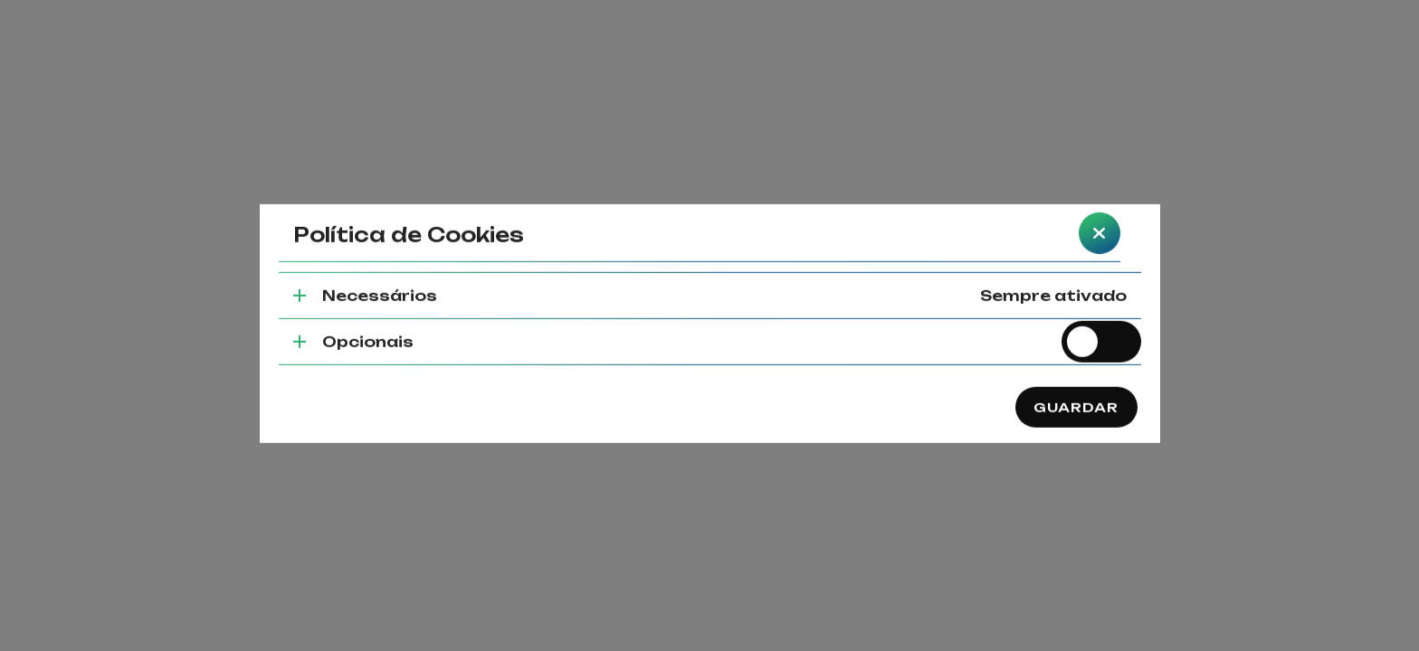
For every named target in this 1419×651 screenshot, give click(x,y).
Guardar (1076, 388)
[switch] (1101, 323)
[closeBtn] (1099, 215)
